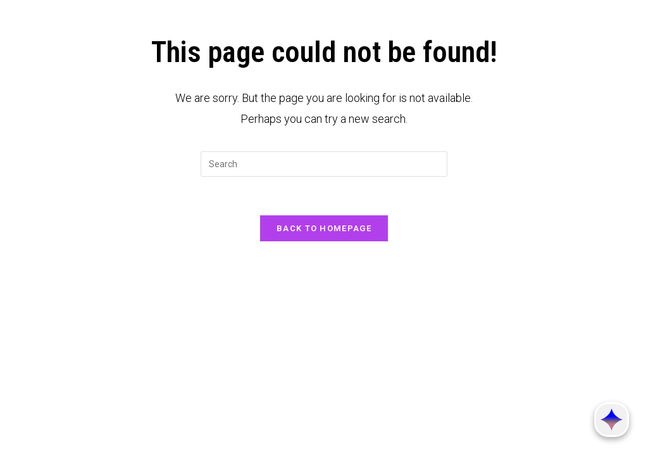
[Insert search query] (324, 164)
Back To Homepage (324, 228)
